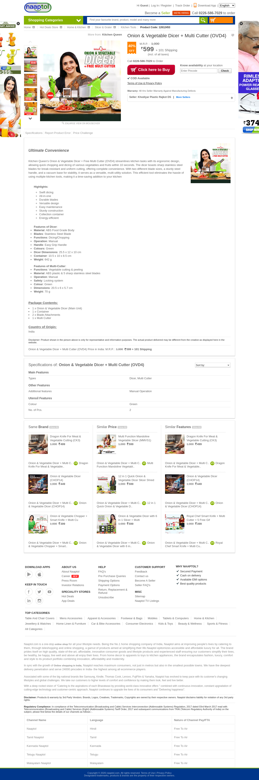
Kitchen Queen (112, 34)
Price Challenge (83, 133)
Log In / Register (161, 5)
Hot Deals (68, 596)
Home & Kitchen (204, 618)
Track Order (182, 5)
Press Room (69, 580)
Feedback (141, 571)
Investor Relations (73, 585)
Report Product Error (58, 133)
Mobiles (153, 618)
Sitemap (140, 596)
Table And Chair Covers (40, 618)
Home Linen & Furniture (71, 623)
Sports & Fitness (217, 623)
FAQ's (102, 571)
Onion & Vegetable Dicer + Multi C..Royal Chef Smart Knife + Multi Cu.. (194, 544)
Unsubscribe (106, 597)
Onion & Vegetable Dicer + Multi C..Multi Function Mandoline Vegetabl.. (125, 464)
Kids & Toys (165, 623)
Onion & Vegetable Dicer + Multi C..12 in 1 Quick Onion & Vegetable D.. (126, 504)
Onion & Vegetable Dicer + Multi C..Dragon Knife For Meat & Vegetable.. (58, 464)
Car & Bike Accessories (105, 623)
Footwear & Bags (131, 618)
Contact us (141, 576)
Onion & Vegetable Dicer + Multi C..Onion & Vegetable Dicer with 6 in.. (126, 544)
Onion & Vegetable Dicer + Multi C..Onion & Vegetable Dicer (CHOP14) (57, 504)
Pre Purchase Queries (112, 576)
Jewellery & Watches (38, 623)
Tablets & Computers (176, 618)
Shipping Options (109, 580)
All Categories (33, 629)
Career (70, 576)
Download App (205, 5)
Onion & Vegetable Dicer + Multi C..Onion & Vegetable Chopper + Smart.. (57, 544)
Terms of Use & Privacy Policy (144, 83)
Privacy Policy (164, 773)
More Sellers (183, 97)
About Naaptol (70, 571)
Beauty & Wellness (190, 623)
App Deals (68, 600)
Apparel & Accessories (102, 618)
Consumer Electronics (139, 623)
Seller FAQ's (142, 585)
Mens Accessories (71, 618)
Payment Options (109, 585)
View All (54, 427)
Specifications (33, 133)
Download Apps (37, 567)
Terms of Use (148, 773)
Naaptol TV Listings (147, 600)
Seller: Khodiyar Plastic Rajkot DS (150, 97)
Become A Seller (145, 580)
